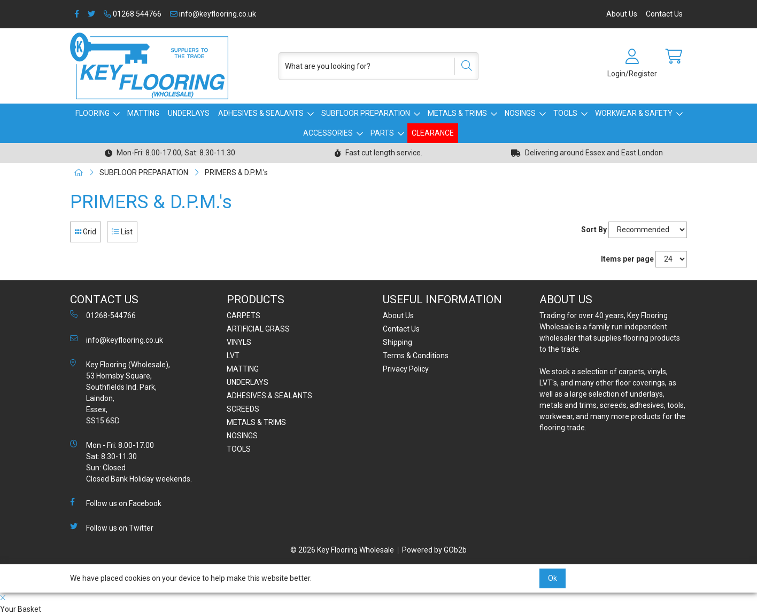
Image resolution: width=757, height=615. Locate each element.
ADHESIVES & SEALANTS (261, 113)
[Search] (463, 66)
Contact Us (664, 14)
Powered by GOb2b (434, 550)
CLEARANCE (433, 133)
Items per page (627, 259)
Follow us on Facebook (115, 503)
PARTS (382, 133)
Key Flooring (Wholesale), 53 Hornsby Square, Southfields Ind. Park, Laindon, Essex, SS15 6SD (120, 392)
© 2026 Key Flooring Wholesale (342, 550)
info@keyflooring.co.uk (213, 14)
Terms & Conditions (416, 355)
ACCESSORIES (328, 133)
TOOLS (565, 113)
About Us (621, 14)
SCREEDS (243, 409)
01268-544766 (103, 315)
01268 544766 (132, 14)
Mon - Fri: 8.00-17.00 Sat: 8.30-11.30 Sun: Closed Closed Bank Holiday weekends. (131, 461)
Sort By (594, 229)
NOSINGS (520, 113)
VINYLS (239, 342)
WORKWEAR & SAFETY (634, 113)
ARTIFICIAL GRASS (258, 329)
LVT (233, 355)
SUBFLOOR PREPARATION (365, 113)
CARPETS (243, 315)
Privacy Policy (406, 369)
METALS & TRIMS (457, 113)
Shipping (397, 342)
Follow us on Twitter (111, 527)
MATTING (143, 113)
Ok (552, 578)
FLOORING (92, 113)
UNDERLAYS (189, 113)
